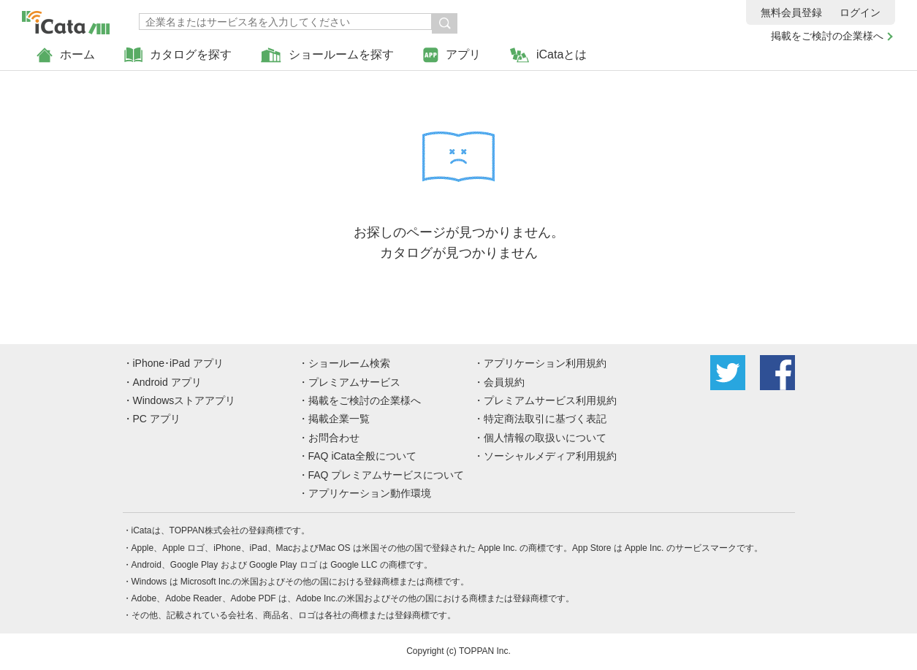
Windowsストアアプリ (184, 400)
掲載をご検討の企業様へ (827, 36)
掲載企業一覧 (339, 419)
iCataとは (548, 55)
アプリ (452, 55)
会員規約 (504, 382)
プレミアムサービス (354, 382)
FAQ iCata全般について (362, 456)
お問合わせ (333, 438)
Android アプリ (167, 382)
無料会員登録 (791, 12)
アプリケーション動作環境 (369, 493)
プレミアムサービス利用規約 (550, 400)
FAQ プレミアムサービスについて (386, 475)
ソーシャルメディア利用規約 (550, 456)
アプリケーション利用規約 (545, 363)
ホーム (66, 55)
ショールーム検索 (349, 363)
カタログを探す (178, 55)
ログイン (860, 12)
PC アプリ (156, 419)
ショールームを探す (327, 55)
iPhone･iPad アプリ (178, 363)
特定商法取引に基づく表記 (545, 419)
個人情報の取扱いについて (545, 438)
